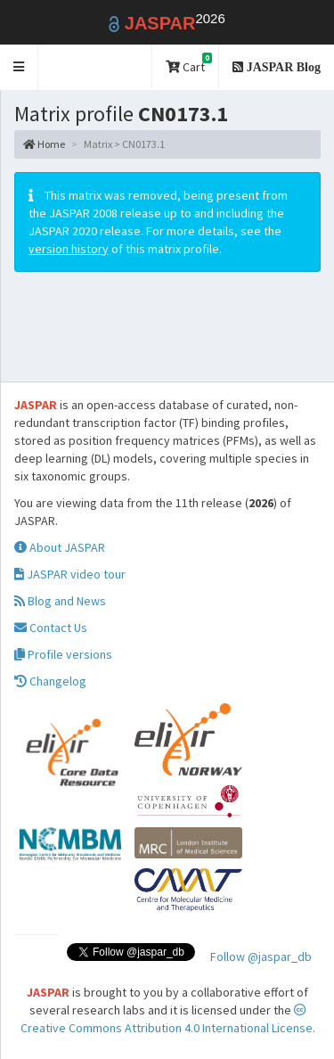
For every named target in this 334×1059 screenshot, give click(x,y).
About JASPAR (59, 547)
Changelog (50, 681)
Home (44, 144)
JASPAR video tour (70, 574)
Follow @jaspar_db (261, 956)
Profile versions (63, 654)
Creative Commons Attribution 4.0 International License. (167, 1020)
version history (69, 249)
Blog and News (60, 601)
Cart (189, 64)
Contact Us (50, 628)
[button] (19, 67)
